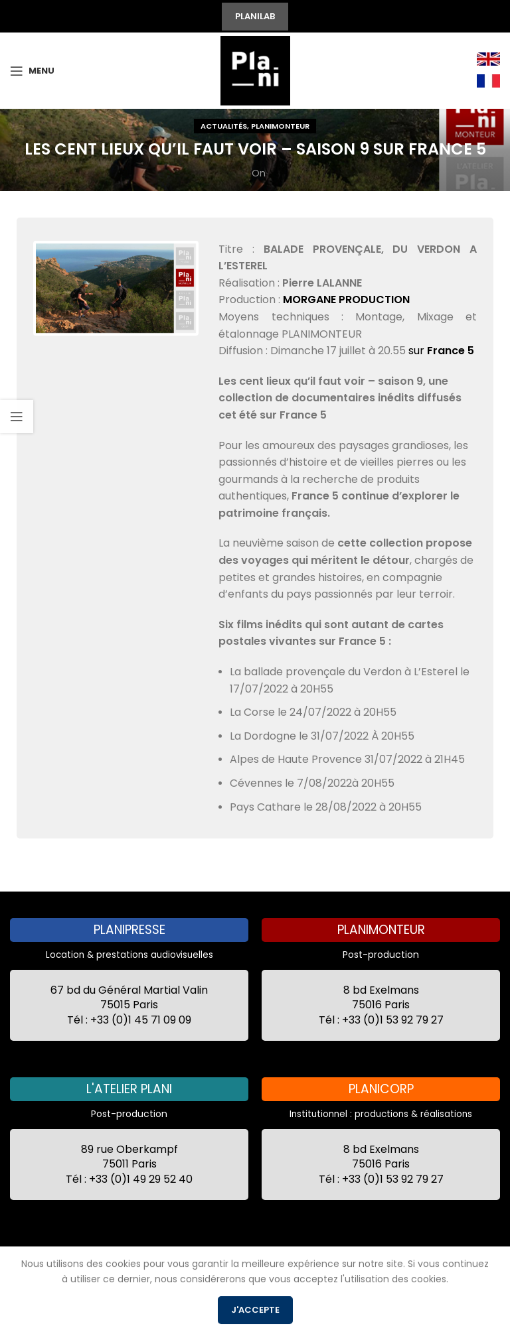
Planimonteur (280, 126)
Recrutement (373, 1289)
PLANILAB (255, 16)
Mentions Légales (423, 1272)
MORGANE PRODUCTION (346, 299)
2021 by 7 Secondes (95, 1272)
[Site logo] (255, 69)
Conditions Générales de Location (249, 1272)
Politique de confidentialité (171, 1289)
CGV (358, 1272)
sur (417, 350)
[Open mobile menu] (32, 71)
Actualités (224, 126)
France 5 (450, 350)
